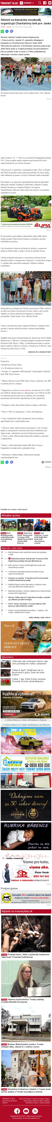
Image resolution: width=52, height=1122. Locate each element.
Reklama (36, 1101)
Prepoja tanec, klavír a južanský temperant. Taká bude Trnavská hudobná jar (25, 955)
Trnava (4, 955)
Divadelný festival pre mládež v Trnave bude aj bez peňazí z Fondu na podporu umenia (26, 1090)
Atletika (9, 27)
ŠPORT (3, 27)
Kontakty (46, 1101)
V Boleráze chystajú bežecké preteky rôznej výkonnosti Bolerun (26, 573)
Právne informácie (25, 1099)
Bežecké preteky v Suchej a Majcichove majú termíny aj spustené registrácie (29, 592)
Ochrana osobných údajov (40, 1099)
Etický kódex (28, 1101)
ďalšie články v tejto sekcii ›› (40, 618)
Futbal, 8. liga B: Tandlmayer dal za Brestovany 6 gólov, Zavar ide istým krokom (28, 672)
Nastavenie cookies (32, 1103)
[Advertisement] (26, 126)
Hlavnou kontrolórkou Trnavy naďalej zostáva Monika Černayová (22, 1000)
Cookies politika (45, 1103)
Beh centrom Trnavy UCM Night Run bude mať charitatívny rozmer (41, 538)
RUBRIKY (27, 3)
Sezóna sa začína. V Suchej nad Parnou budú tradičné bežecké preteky (28, 579)
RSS (41, 1101)
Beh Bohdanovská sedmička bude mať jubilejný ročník (7, 537)
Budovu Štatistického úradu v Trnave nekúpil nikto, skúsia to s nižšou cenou (22, 1045)
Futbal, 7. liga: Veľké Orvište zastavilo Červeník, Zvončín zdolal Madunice (29, 680)
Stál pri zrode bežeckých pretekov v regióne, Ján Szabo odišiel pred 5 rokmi (28, 611)
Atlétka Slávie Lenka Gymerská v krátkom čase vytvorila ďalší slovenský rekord (27, 585)
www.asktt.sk (25, 390)
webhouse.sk (35, 1118)
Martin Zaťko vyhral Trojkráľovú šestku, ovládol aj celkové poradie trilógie (29, 598)
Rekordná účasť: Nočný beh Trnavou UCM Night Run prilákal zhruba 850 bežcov (25, 538)
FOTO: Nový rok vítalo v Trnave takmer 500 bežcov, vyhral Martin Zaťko (27, 605)
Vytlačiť (46, 462)
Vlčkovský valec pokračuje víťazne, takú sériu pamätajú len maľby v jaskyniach (30, 662)
